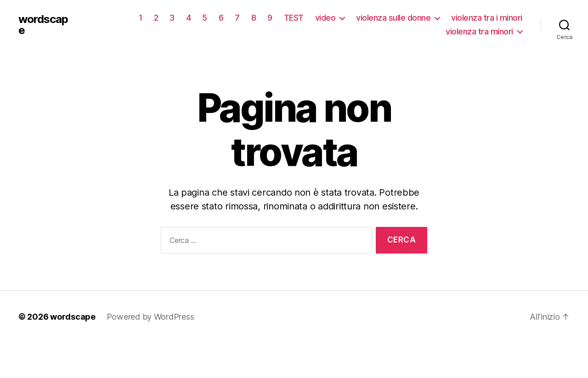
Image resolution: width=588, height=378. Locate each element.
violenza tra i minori (486, 18)
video (325, 18)
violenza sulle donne (393, 18)
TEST (294, 18)
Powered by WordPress (150, 317)
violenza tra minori (479, 31)
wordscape (43, 25)
